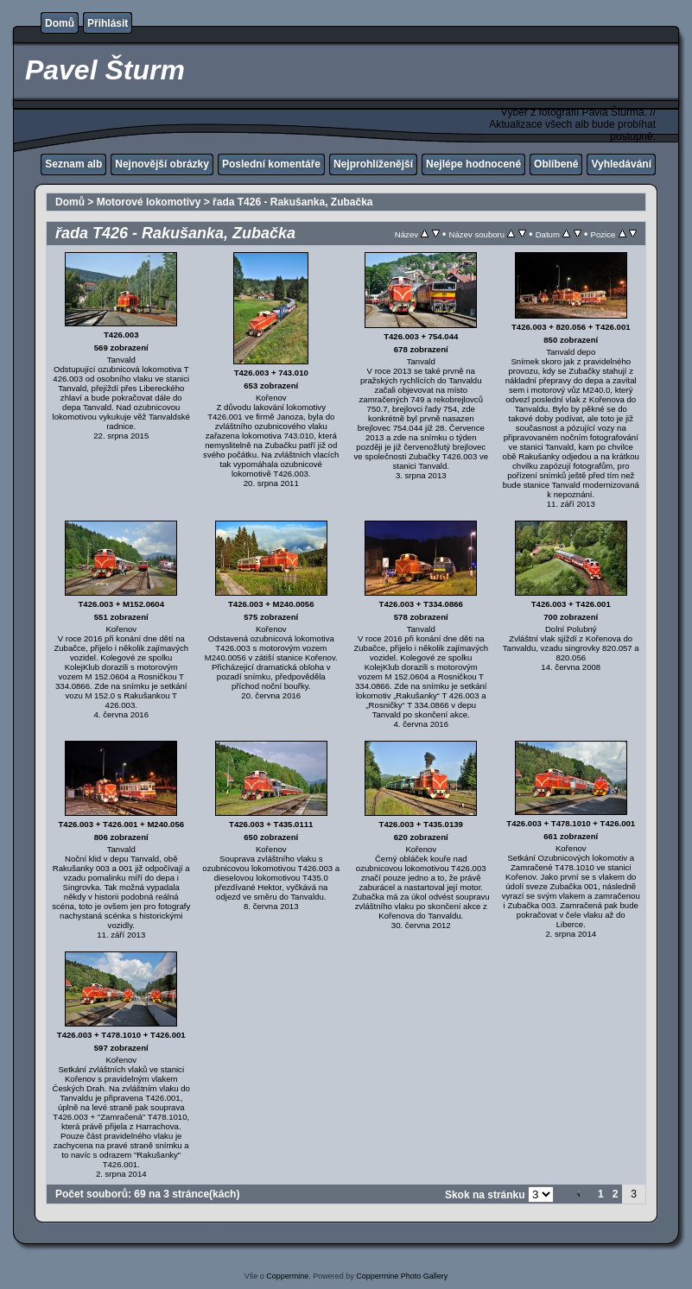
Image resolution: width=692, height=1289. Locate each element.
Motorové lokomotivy (149, 202)
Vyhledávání (621, 164)
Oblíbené (556, 164)
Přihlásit (107, 23)
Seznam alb (73, 164)
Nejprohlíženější (373, 164)
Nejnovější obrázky (162, 164)
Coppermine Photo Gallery (402, 1276)
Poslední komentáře (271, 164)
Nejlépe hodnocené (473, 164)
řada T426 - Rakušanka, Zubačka (292, 202)
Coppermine (287, 1276)
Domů (59, 23)
